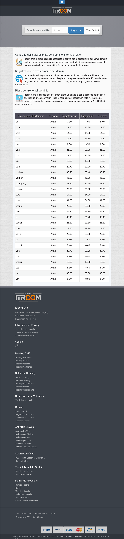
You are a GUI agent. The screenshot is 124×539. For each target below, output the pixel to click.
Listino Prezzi (21, 411)
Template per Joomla (24, 471)
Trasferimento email (23, 400)
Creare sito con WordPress (26, 500)
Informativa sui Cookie (24, 335)
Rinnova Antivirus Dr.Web (26, 447)
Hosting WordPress (23, 357)
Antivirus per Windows (24, 434)
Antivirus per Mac (22, 437)
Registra (76, 30)
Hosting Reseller (22, 387)
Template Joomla (22, 491)
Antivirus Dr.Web (22, 431)
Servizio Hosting (22, 377)
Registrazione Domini (24, 414)
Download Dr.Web (23, 443)
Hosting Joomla (22, 361)
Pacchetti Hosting (22, 380)
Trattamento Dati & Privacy (26, 332)
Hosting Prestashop (23, 367)
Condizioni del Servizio (25, 329)
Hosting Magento (22, 364)
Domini (18, 488)
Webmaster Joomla (23, 494)
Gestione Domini (22, 421)
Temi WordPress (22, 497)
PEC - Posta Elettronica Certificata (29, 458)
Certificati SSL (21, 461)
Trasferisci (92, 30)
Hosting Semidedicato (24, 390)
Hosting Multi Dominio (24, 384)
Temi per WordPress (24, 474)
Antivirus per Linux (23, 440)
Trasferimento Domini (24, 418)
